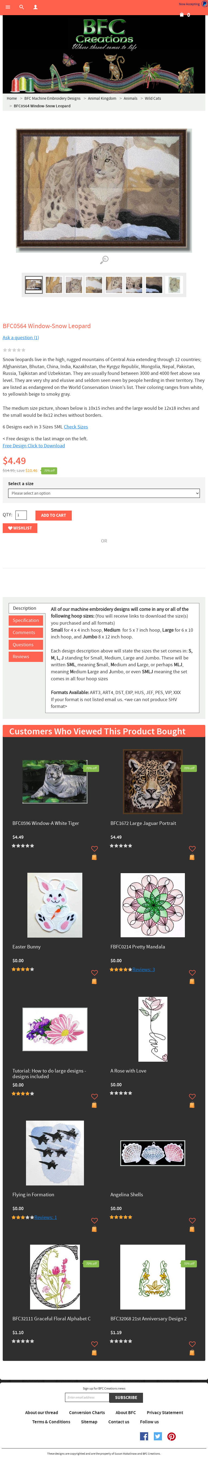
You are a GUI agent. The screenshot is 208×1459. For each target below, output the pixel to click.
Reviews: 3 (143, 969)
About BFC (126, 1413)
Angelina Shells (126, 1195)
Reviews (21, 657)
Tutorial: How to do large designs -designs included (49, 1074)
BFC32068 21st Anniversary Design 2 (148, 1319)
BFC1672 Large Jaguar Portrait (143, 824)
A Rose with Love (128, 1071)
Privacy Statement (165, 1413)
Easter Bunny (26, 947)
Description (24, 608)
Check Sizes (76, 427)
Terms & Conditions (51, 1422)
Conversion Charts (87, 1413)
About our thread (41, 1413)
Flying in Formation (33, 1195)
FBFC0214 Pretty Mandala (137, 947)
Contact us (118, 1422)
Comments (24, 632)
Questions (23, 645)
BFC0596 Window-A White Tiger (45, 824)
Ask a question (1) (21, 338)
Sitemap (89, 1422)
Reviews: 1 (45, 1217)
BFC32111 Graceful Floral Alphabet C (51, 1319)
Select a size (21, 483)
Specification (26, 620)
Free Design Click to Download (34, 446)
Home (12, 98)
